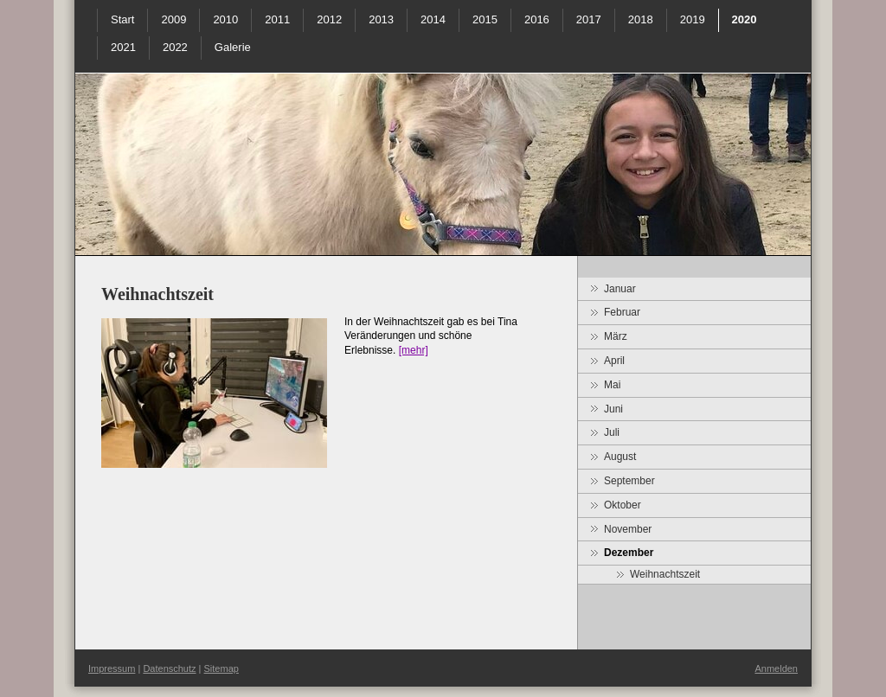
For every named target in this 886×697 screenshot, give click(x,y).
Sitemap (221, 668)
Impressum (111, 668)
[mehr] (413, 350)
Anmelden (776, 668)
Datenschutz (169, 668)
